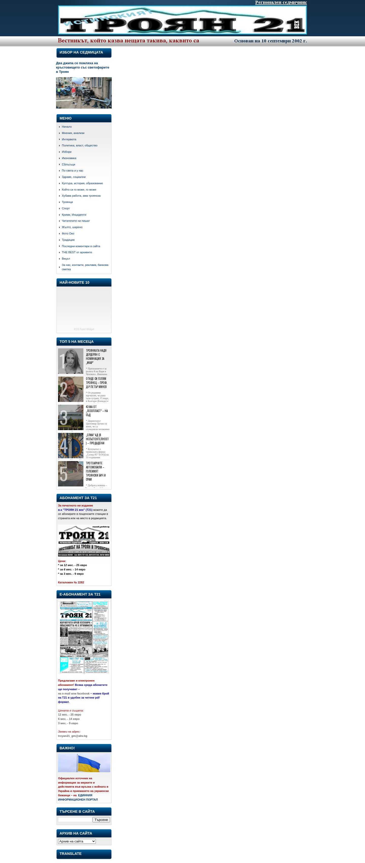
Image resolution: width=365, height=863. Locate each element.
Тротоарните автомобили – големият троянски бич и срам (96, 471)
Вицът (66, 258)
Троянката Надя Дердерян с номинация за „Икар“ (96, 356)
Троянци (67, 202)
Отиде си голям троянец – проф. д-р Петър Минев (96, 383)
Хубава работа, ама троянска (81, 195)
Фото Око (68, 233)
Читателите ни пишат (76, 220)
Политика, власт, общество (79, 145)
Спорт (66, 208)
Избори (66, 151)
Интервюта (69, 139)
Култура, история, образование (82, 183)
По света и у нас (72, 170)
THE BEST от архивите (77, 252)
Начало (67, 126)
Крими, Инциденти (74, 214)
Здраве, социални (74, 176)
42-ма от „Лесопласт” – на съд (97, 411)
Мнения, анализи (73, 132)
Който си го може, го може (79, 189)
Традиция (68, 239)
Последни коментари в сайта (81, 246)
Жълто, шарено (72, 227)
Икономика (69, 158)
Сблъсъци (68, 164)
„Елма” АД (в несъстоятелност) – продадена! (97, 439)
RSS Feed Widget (84, 329)
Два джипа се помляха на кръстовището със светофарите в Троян (82, 67)
